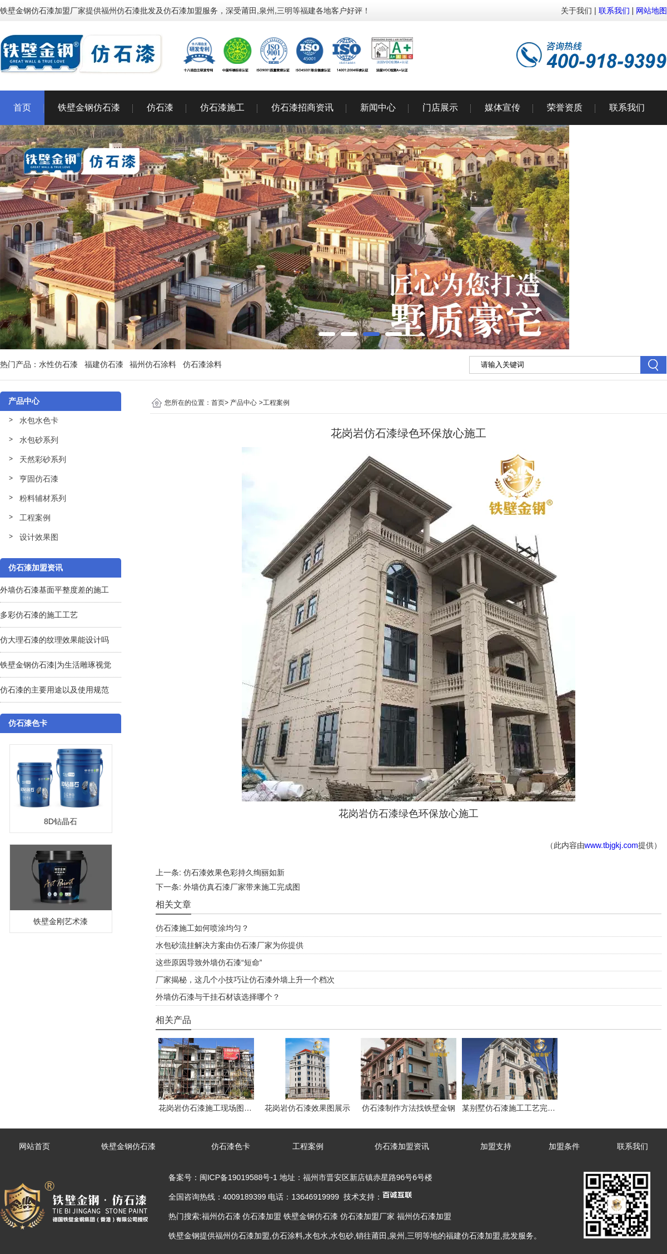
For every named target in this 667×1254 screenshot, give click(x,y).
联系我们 (614, 10)
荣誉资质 (565, 107)
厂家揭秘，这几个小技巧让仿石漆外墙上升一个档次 (245, 979)
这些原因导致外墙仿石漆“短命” (209, 962)
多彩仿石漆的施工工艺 (39, 614)
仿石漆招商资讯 (302, 107)
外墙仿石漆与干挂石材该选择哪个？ (218, 996)
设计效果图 (38, 537)
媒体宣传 (502, 107)
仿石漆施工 (222, 107)
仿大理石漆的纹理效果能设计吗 (54, 639)
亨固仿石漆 (38, 478)
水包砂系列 (38, 439)
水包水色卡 (38, 420)
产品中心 (243, 403)
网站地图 (651, 10)
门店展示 (440, 107)
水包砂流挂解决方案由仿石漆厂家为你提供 (229, 945)
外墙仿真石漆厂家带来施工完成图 (241, 886)
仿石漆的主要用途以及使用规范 (54, 689)
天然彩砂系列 (42, 459)
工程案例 (35, 517)
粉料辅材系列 (42, 498)
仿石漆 (160, 107)
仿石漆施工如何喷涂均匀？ (202, 928)
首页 (22, 107)
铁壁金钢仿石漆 (89, 107)
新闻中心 (378, 107)
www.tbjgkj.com (611, 845)
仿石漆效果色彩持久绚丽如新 (234, 872)
